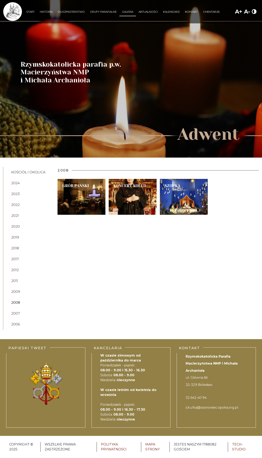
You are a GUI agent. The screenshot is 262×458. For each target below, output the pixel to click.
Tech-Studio (239, 446)
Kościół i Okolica (28, 172)
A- (247, 11)
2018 (15, 248)
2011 (14, 281)
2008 (15, 302)
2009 (15, 292)
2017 (15, 259)
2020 (15, 226)
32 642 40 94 (196, 398)
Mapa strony (152, 446)
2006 (15, 324)
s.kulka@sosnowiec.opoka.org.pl (212, 407)
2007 (15, 313)
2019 (15, 237)
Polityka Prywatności (113, 446)
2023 (15, 194)
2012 (15, 270)
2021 (15, 216)
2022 (15, 205)
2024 (15, 183)
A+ (238, 11)
